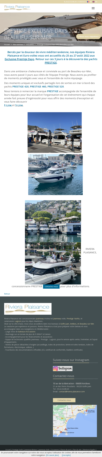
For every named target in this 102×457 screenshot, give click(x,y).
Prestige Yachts (73, 318)
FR (89, 2)
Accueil (8, 450)
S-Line (19, 105)
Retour (7, 294)
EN (95, 2)
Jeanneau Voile (44, 450)
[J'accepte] (66, 455)
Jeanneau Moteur (30, 450)
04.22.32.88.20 (70, 2)
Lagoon (18, 321)
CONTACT (81, 2)
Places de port (66, 450)
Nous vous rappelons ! (88, 36)
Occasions (55, 450)
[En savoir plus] (52, 455)
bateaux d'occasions (26, 331)
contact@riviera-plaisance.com (72, 391)
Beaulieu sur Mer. (87, 324)
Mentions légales (89, 450)
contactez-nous (51, 286)
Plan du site (77, 450)
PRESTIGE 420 (20, 86)
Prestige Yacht (17, 450)
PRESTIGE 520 (55, 86)
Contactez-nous (64, 400)
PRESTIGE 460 (38, 86)
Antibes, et (75, 324)
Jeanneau (40, 318)
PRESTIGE (51, 62)
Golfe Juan (64, 324)
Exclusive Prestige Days (19, 59)
